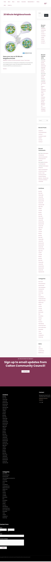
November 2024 (41, 224)
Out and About (41, 316)
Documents (22, 1)
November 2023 (41, 245)
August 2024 (40, 227)
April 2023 (40, 258)
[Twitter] (40, 402)
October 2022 (40, 270)
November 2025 (41, 201)
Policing (39, 319)
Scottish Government (42, 325)
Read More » (5, 68)
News (12, 2)
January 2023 (40, 264)
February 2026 (41, 195)
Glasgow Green (41, 302)
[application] (13, 2)
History (36, 1)
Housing (39, 304)
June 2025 (40, 210)
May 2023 (40, 256)
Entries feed (40, 349)
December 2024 (41, 222)
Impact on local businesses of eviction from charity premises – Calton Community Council (43, 92)
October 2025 (40, 202)
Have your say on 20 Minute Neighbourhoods (13, 57)
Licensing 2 (43, 41)
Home (5, 1)
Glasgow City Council (42, 300)
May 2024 (40, 233)
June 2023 (40, 254)
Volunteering (40, 337)
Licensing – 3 (43, 33)
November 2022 (41, 268)
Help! (5, 5)
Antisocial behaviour (42, 283)
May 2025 (40, 212)
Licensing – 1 (43, 42)
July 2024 (40, 229)
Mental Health (41, 312)
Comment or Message (4, 539)
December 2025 (41, 199)
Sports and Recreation (42, 327)
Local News (40, 310)
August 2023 (40, 250)
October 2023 (40, 247)
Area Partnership (41, 285)
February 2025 (41, 218)
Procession (40, 321)
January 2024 (40, 241)
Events (17, 1)
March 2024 (40, 237)
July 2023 (40, 252)
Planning (14, 60)
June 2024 (40, 231)
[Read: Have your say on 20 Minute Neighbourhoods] (18, 37)
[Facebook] (39, 402)
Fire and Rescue (41, 296)
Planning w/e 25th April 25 (43, 83)
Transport (23, 60)
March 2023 (40, 260)
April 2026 (40, 191)
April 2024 (40, 235)
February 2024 (41, 239)
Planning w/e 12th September (43, 62)
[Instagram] (42, 402)
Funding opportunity (42, 298)
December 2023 (41, 243)
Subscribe (25, 371)
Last (8, 531)
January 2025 (40, 220)
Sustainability (18, 60)
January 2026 (40, 197)
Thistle (39, 331)
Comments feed (41, 350)
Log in (39, 347)
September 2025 (41, 204)
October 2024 (40, 225)
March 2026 (40, 193)
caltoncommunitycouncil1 (43, 67)
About (8, 1)
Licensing (40, 308)
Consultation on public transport (43, 37)
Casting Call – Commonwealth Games (43, 30)
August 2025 (40, 206)
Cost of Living (40, 293)
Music (39, 314)
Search (39, 13)
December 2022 (41, 266)
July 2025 (40, 208)
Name (1, 527)
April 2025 (40, 214)
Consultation (9, 60)
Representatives (29, 2)
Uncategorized (41, 335)
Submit (3, 548)
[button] (45, 3)
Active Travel (40, 281)
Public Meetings (41, 323)
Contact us (9, 5)
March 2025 (40, 216)
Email (1, 534)
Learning (40, 306)
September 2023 (41, 248)
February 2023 (41, 262)
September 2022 (41, 272)
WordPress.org (41, 352)
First (0, 531)
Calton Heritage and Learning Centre (9, 478)
